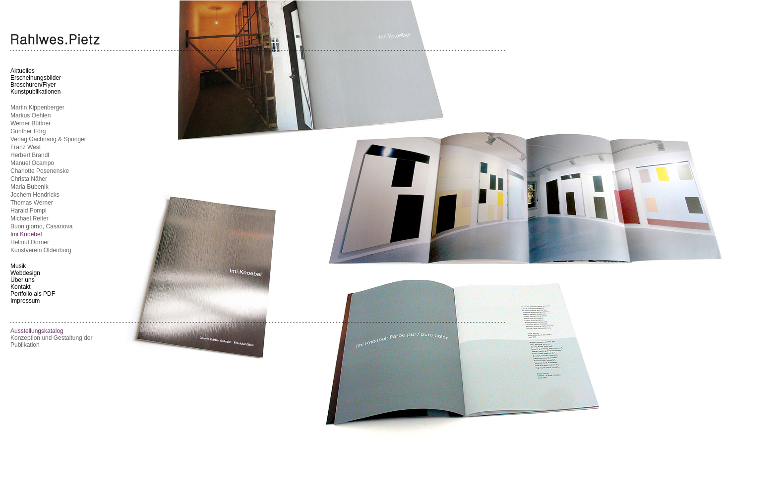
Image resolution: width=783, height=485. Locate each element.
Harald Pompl (28, 210)
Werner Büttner (30, 123)
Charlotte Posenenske (39, 170)
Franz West (25, 147)
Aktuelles (22, 70)
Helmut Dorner (29, 242)
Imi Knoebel (26, 234)
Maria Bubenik (29, 186)
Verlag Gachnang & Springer (48, 139)
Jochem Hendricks (35, 194)
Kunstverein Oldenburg (40, 250)
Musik (18, 266)
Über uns (22, 279)
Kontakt (20, 286)
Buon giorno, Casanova (41, 226)
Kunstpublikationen (35, 91)
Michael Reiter (29, 218)
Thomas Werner (31, 202)
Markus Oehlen (30, 115)
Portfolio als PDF (32, 293)
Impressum (25, 300)
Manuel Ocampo (32, 163)
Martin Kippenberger (37, 107)
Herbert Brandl (29, 155)
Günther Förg (28, 131)
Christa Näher (28, 178)
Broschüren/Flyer (33, 84)
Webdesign (25, 272)
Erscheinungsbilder (35, 77)
